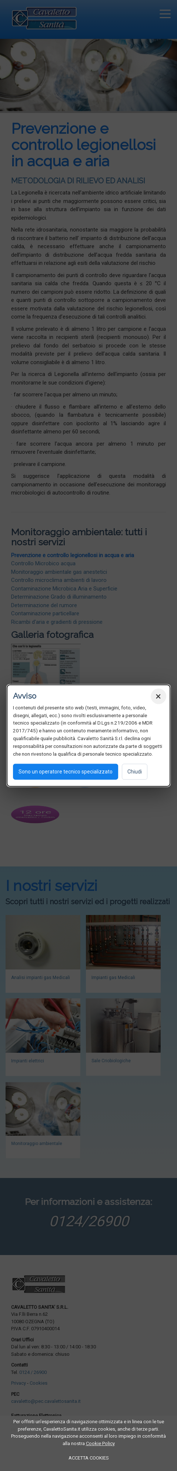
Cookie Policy (100, 1443)
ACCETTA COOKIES (89, 1458)
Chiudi (134, 772)
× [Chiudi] (158, 696)
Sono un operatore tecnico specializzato (66, 772)
